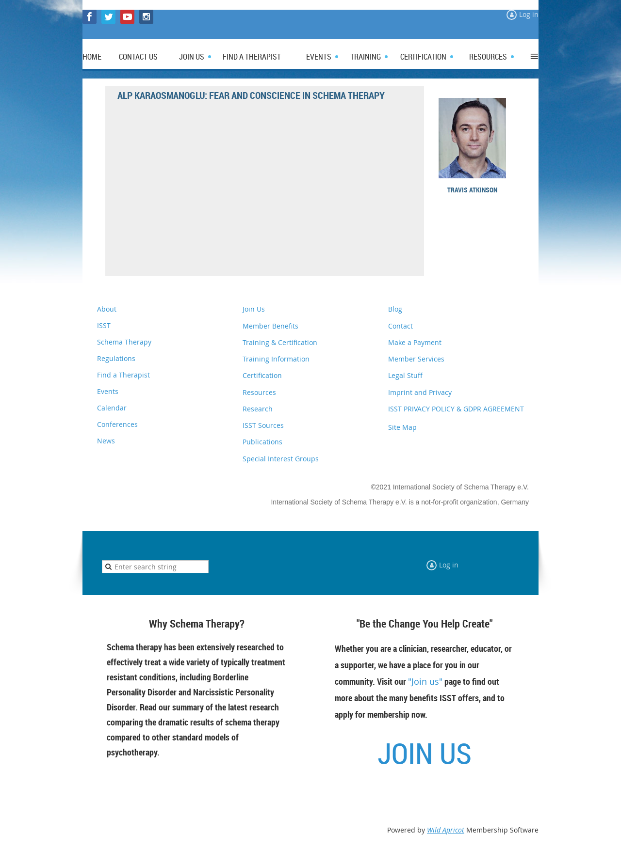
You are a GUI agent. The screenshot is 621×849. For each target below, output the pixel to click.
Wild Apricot (445, 829)
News (106, 440)
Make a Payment (414, 342)
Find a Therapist (123, 374)
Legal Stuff (405, 375)
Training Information (276, 358)
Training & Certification (280, 342)
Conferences (117, 424)
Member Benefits (270, 325)
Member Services (416, 358)
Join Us (254, 309)
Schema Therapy (124, 341)
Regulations (116, 358)
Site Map (402, 427)
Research (258, 408)
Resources (259, 392)
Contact (400, 325)
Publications (262, 441)
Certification (262, 375)
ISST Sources (263, 425)
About (106, 309)
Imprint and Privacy (420, 392)
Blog (395, 309)
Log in (529, 14)
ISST (104, 325)
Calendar (112, 407)
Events (107, 391)
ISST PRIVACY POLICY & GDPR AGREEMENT (456, 408)
